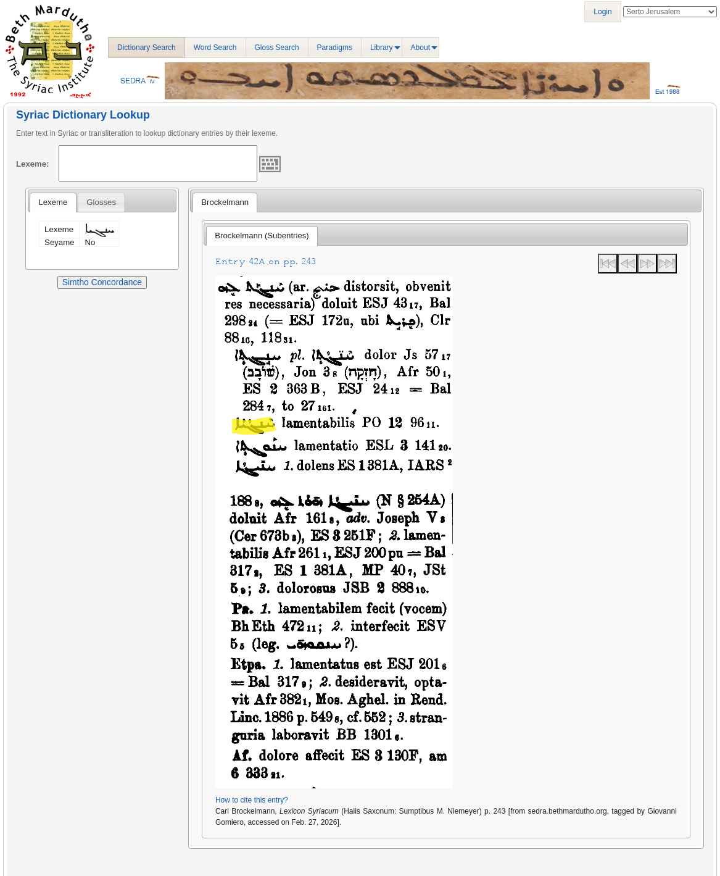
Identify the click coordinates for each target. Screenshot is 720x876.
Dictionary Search (146, 47)
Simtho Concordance (102, 282)
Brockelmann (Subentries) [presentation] (261, 235)
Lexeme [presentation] (52, 202)
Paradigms (334, 47)
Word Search (215, 47)
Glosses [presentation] (101, 202)
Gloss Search (277, 47)
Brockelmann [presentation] (225, 202)
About (420, 47)
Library (381, 47)
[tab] (53, 202)
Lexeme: (32, 164)
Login (602, 11)
